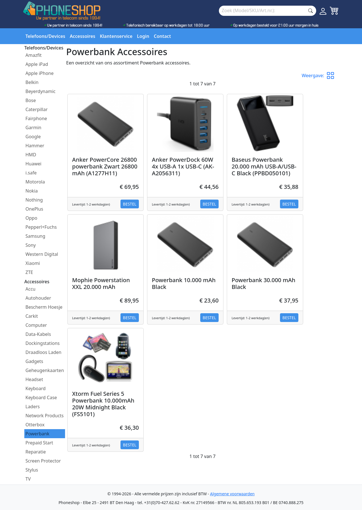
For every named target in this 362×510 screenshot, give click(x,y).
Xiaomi (32, 263)
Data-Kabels (38, 334)
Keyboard (35, 388)
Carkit (31, 316)
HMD (30, 155)
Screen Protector (43, 461)
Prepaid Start (39, 443)
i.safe (31, 173)
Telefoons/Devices (45, 36)
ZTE (29, 272)
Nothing (34, 200)
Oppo (31, 218)
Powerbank (37, 434)
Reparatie (35, 452)
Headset (34, 379)
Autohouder (38, 298)
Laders (32, 406)
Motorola (35, 182)
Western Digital (41, 254)
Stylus (31, 470)
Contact (162, 36)
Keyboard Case (41, 397)
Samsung (35, 236)
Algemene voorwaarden (232, 493)
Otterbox (34, 425)
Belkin (31, 82)
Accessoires (82, 36)
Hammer (34, 145)
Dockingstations (42, 343)
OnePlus (34, 209)
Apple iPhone (39, 73)
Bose (30, 100)
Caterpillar (36, 109)
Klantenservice (116, 36)
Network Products (44, 415)
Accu (30, 289)
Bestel (129, 204)
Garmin (33, 127)
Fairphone (36, 118)
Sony (30, 245)
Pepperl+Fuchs (41, 227)
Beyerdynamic (40, 91)
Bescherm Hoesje (44, 307)
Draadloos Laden (43, 352)
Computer (36, 325)
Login (143, 36)
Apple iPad (36, 64)
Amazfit (33, 55)
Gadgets (34, 361)
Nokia (31, 191)
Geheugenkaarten (44, 370)
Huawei (33, 164)
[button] (332, 75)
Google (33, 136)
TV (28, 479)
